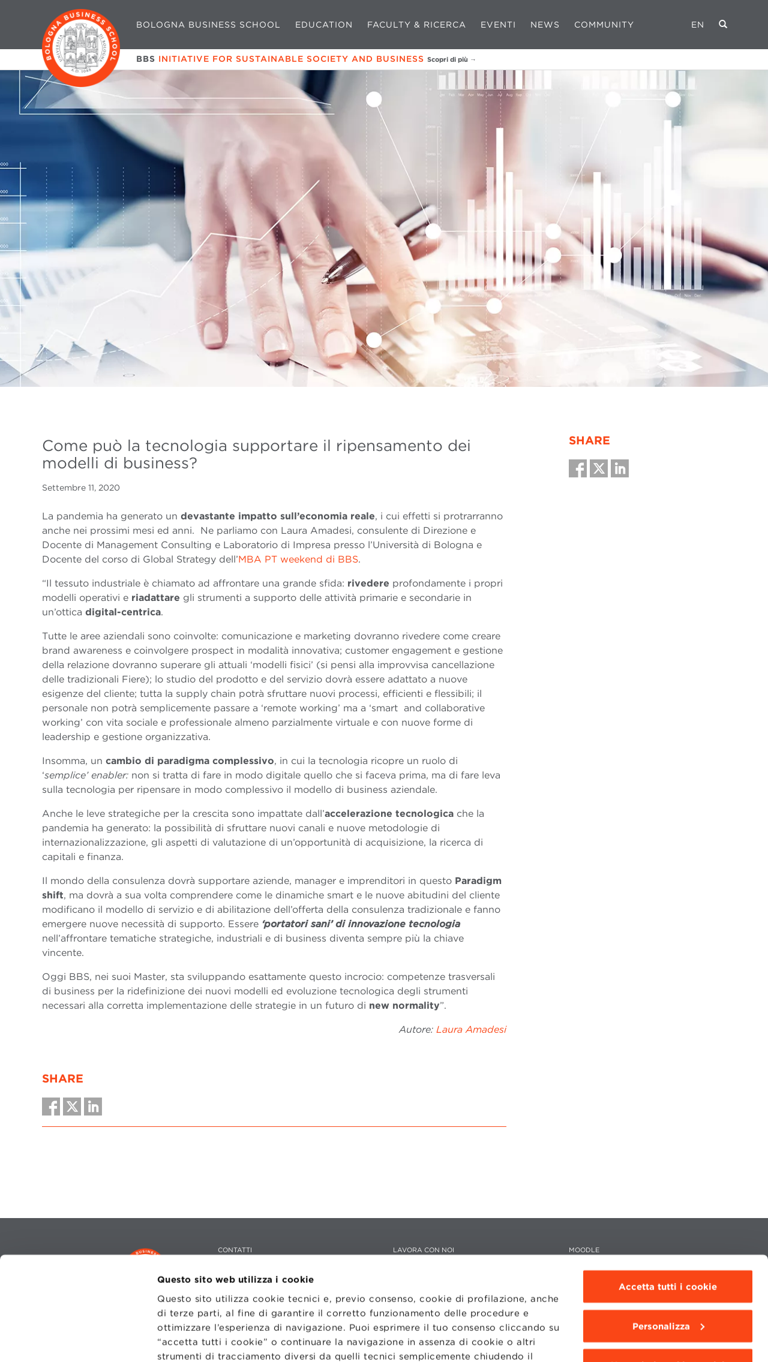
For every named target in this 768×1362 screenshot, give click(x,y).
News (545, 24)
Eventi (498, 24)
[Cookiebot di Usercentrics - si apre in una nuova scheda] (77, 1339)
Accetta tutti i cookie (668, 1194)
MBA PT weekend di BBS (298, 559)
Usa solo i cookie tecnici (668, 1272)
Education (324, 24)
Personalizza (668, 1233)
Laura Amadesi (471, 1029)
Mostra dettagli (193, 1338)
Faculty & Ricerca (416, 24)
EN (697, 24)
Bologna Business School (208, 24)
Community (604, 24)
